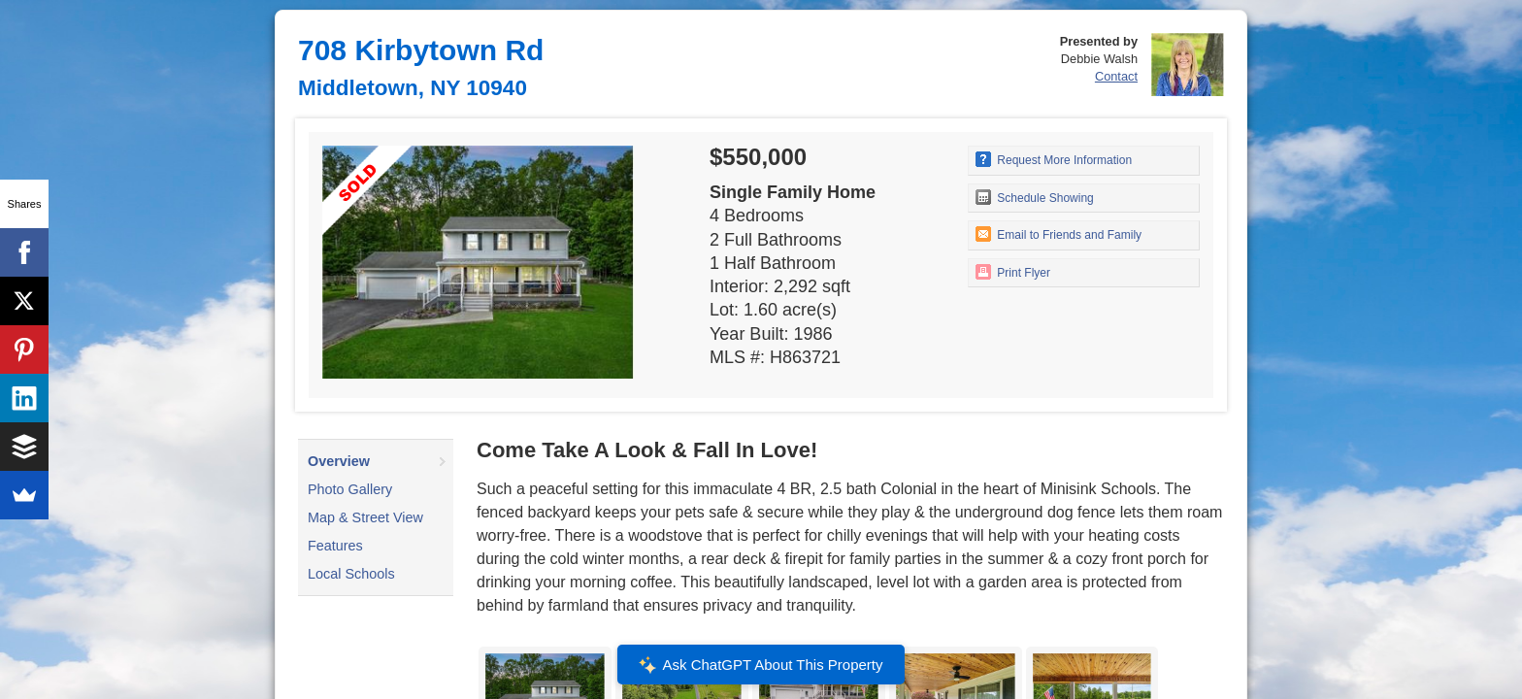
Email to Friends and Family (1059, 234)
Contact (1116, 76)
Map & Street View (365, 517)
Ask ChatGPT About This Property (761, 665)
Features (335, 545)
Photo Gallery (350, 489)
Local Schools (351, 574)
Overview (339, 461)
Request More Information (1054, 159)
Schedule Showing (1035, 197)
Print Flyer (1013, 272)
